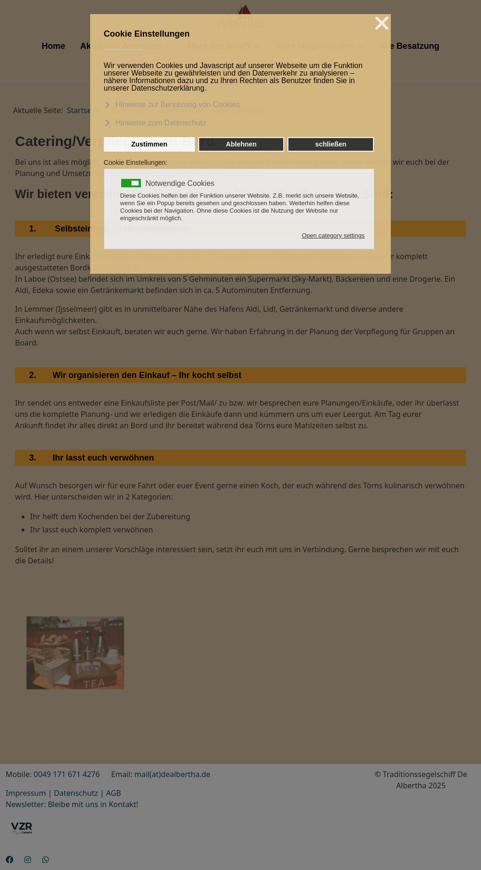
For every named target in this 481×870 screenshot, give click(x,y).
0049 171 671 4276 (67, 774)
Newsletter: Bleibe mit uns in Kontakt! (72, 804)
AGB (113, 793)
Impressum (26, 793)
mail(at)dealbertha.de (172, 774)
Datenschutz (76, 793)
